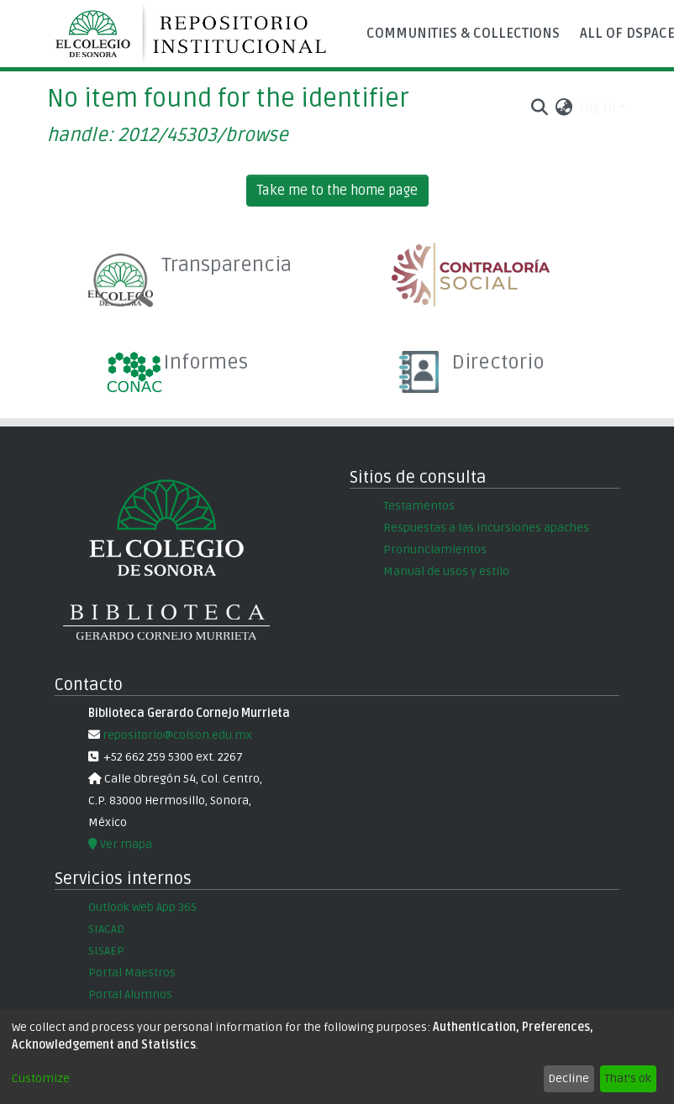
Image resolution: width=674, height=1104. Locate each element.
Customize (41, 1078)
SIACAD (106, 929)
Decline (568, 1078)
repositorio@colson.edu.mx (176, 735)
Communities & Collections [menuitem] (463, 33)
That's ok (627, 1078)
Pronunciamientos (435, 549)
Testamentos (419, 506)
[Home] (198, 33)
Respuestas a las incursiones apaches (486, 528)
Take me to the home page (337, 190)
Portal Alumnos (130, 994)
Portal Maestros (132, 972)
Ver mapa (120, 844)
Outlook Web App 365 (142, 907)
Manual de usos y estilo (446, 571)
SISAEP (106, 951)
